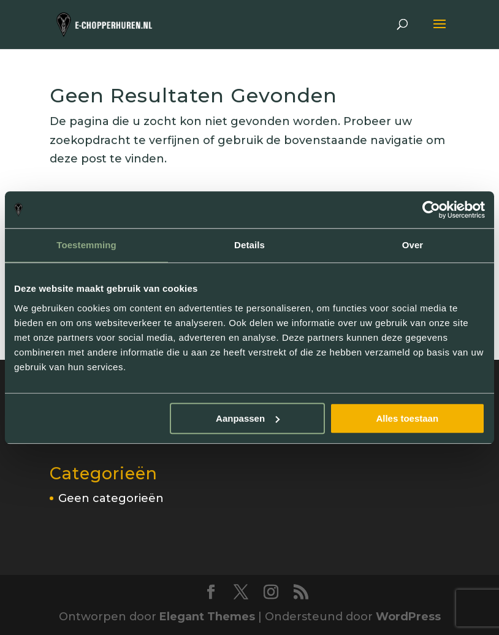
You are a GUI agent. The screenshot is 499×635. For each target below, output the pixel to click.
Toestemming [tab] (86, 245)
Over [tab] (413, 245)
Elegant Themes (207, 616)
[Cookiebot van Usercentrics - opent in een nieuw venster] (431, 209)
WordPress (408, 616)
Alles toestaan (407, 418)
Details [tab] (249, 245)
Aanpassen (248, 418)
